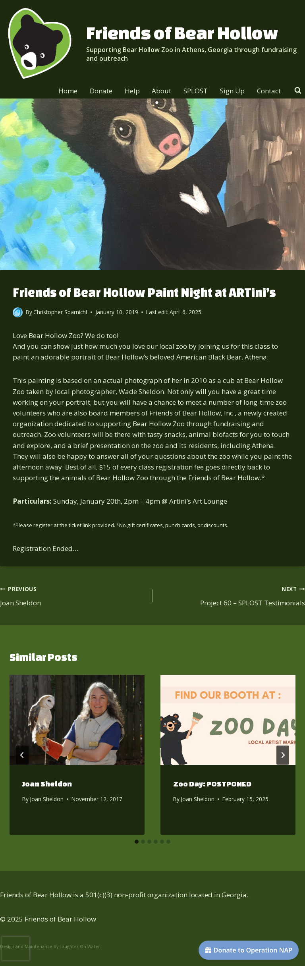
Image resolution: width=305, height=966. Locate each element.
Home (67, 90)
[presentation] (77, 720)
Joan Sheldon (73, 595)
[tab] (137, 842)
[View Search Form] (298, 90)
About (161, 90)
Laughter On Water (80, 946)
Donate (101, 90)
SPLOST (195, 90)
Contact (269, 90)
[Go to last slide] (22, 755)
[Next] (282, 755)
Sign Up (232, 90)
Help (132, 90)
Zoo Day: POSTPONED (212, 783)
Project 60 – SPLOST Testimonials (232, 595)
